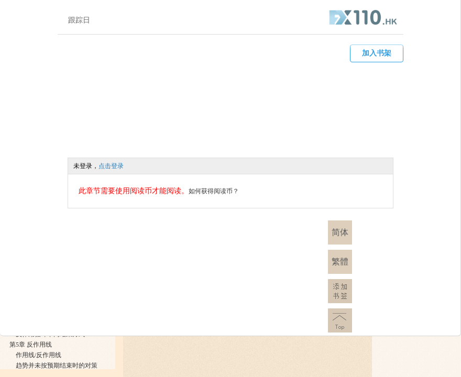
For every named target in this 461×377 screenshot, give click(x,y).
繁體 (340, 261)
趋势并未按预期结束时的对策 (56, 365)
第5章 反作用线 (30, 344)
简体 (340, 232)
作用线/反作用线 (38, 355)
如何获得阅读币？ (214, 191)
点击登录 (111, 166)
